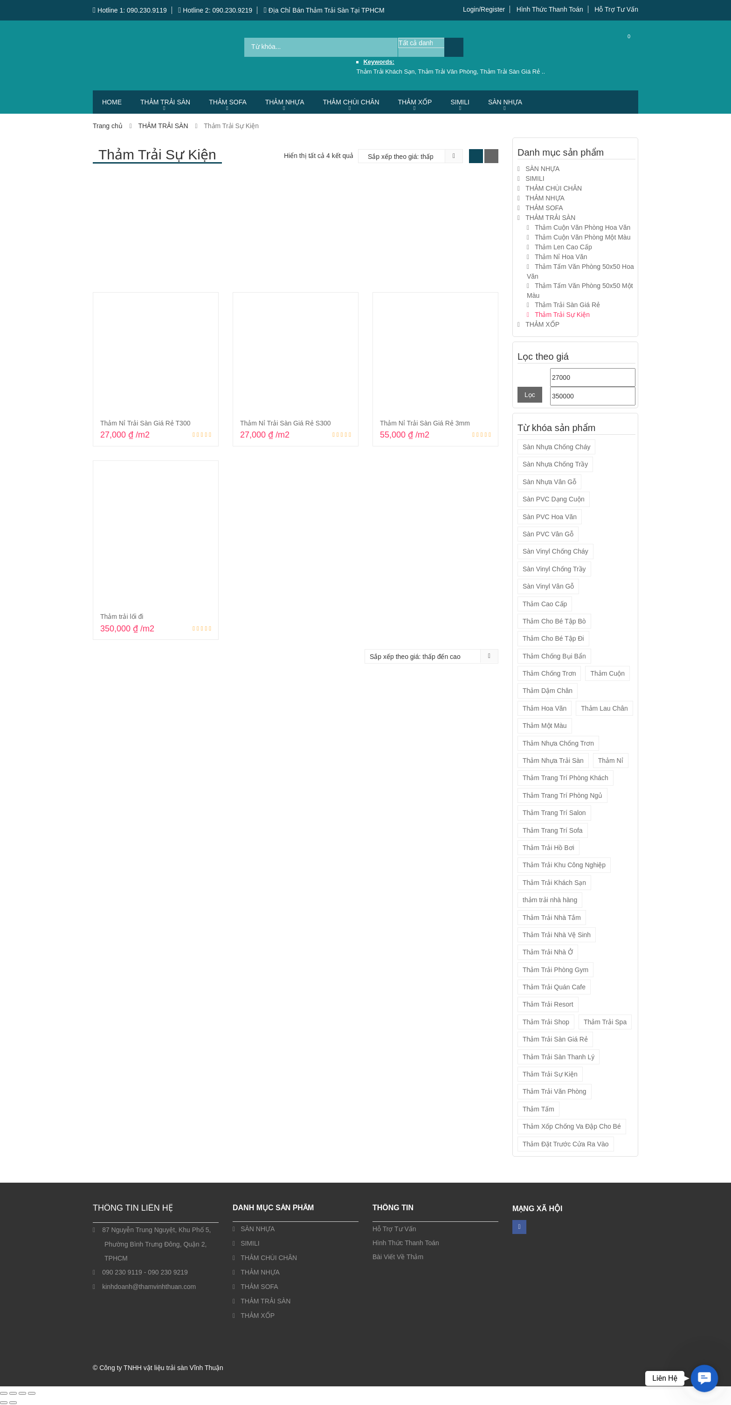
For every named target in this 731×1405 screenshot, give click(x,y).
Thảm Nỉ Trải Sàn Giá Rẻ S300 (285, 423)
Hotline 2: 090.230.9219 (215, 10)
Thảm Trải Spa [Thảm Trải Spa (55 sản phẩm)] (605, 1022)
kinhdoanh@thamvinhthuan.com (149, 1286)
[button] (704, 1378)
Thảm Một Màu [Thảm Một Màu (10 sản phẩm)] (545, 725)
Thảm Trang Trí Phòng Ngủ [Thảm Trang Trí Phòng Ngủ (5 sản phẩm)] (562, 795)
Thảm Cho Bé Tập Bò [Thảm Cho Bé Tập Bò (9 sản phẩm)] (554, 621)
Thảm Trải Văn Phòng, (449, 71)
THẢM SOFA (228, 102)
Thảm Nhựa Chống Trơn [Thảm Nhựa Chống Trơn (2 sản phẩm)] (558, 743)
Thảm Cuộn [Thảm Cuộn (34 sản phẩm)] (607, 673)
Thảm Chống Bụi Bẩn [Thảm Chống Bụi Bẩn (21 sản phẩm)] (554, 656)
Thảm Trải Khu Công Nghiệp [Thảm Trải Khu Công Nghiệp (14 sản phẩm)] (564, 865)
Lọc (529, 394)
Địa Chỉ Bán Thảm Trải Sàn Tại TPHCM (324, 10)
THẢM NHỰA (284, 102)
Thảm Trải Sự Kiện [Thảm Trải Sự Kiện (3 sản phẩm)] (550, 1074)
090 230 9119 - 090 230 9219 (145, 1272)
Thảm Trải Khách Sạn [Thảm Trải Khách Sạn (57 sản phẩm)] (554, 882)
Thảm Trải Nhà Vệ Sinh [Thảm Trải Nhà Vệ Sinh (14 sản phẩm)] (557, 935)
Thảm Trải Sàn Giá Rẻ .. (512, 71)
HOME (112, 102)
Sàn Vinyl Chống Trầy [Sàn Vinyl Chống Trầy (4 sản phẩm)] (554, 569)
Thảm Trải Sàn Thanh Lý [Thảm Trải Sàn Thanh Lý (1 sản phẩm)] (558, 1057)
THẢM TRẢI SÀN (165, 102)
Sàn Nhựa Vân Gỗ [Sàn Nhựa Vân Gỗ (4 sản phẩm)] (549, 482)
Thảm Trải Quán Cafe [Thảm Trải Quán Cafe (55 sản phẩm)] (554, 987)
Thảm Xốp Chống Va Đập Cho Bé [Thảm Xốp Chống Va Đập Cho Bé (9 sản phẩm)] (572, 1126)
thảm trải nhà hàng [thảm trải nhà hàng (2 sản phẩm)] (550, 900)
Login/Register (484, 9)
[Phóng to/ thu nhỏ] (3, 1393)
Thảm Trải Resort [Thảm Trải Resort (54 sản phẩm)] (548, 1004)
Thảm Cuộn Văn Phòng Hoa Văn (582, 227)
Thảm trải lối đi (121, 616)
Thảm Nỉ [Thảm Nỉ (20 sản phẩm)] (610, 760)
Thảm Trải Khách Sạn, (387, 71)
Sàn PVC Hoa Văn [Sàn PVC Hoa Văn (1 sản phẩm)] (550, 517)
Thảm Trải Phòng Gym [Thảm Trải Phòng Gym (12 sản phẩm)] (555, 969)
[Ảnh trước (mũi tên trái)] (3, 1402)
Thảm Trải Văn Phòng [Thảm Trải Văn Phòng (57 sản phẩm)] (554, 1091)
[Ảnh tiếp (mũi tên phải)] (13, 1402)
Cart (622, 47)
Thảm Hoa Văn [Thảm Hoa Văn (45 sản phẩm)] (544, 708)
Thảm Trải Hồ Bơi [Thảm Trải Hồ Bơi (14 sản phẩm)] (548, 847)
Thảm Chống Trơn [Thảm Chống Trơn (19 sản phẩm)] (549, 673)
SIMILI (459, 102)
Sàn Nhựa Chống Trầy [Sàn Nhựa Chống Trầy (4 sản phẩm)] (555, 464)
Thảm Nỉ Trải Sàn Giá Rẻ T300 (145, 423)
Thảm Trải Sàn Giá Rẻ (567, 304)
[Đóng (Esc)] (31, 1393)
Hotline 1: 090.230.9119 (130, 10)
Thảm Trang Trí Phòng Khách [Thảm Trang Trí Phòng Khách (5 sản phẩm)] (565, 777)
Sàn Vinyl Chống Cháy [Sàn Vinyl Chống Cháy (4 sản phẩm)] (555, 551)
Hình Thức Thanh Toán (550, 9)
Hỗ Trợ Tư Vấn (616, 9)
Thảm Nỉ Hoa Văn (561, 256)
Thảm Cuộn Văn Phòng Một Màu (582, 237)
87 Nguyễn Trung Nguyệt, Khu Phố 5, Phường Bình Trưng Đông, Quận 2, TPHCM (156, 1244)
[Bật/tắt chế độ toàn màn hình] (13, 1393)
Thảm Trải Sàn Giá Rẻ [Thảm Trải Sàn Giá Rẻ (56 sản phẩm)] (555, 1039)
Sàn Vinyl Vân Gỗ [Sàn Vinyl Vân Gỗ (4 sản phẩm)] (548, 586)
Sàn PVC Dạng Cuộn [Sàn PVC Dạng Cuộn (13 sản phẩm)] (554, 499)
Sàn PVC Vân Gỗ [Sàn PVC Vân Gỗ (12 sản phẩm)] (548, 534)
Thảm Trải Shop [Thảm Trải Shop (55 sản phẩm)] (546, 1022)
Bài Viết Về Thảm (397, 1257)
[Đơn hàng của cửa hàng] (404, 157)
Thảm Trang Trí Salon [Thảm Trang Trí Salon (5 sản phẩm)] (554, 812)
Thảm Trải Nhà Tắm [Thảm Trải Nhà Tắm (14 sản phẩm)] (552, 917)
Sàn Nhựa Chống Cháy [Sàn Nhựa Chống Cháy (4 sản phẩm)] (556, 447)
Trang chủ (108, 126)
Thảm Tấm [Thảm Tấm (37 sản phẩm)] (538, 1109)
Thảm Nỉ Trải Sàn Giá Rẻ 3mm (425, 423)
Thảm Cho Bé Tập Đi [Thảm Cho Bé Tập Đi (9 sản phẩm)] (553, 638)
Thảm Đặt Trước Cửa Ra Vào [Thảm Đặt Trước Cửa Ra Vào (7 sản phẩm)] (566, 1144)
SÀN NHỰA (505, 102)
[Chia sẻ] (22, 1393)
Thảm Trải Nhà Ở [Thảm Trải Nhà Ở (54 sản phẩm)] (548, 952)
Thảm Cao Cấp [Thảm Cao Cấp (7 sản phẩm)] (545, 604)
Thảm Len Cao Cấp (563, 247)
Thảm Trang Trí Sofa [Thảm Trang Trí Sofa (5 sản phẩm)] (553, 830)
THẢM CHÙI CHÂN (351, 102)
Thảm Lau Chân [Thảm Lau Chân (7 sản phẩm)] (604, 708)
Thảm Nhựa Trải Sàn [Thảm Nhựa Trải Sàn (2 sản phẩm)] (553, 760)
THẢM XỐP (415, 102)
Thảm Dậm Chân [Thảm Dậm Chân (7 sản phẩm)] (547, 690)
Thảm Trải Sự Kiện (562, 314)
